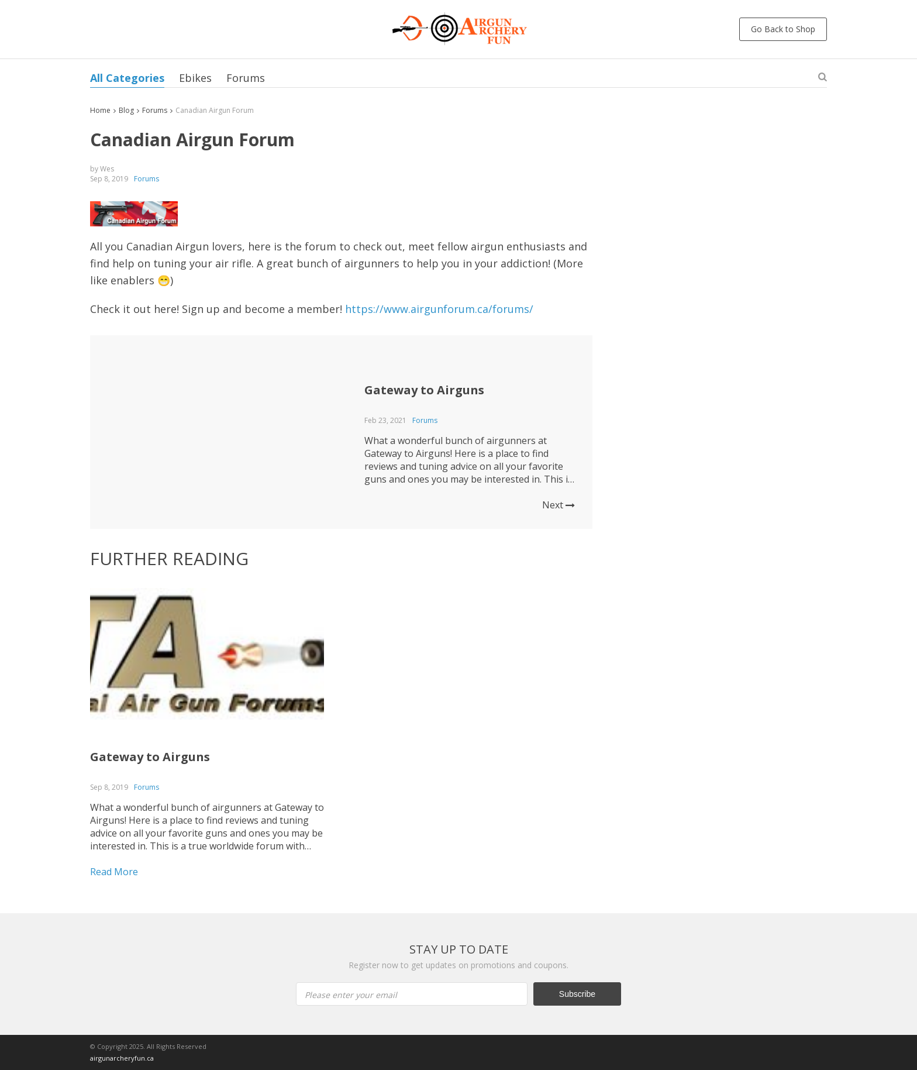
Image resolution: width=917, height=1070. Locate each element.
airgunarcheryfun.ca (122, 1058)
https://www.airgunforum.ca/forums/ (439, 309)
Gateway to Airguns (424, 390)
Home (100, 110)
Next (558, 504)
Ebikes (195, 78)
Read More (114, 871)
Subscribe (577, 994)
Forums (245, 78)
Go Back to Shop (783, 29)
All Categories (127, 78)
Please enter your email (351, 994)
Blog (126, 110)
